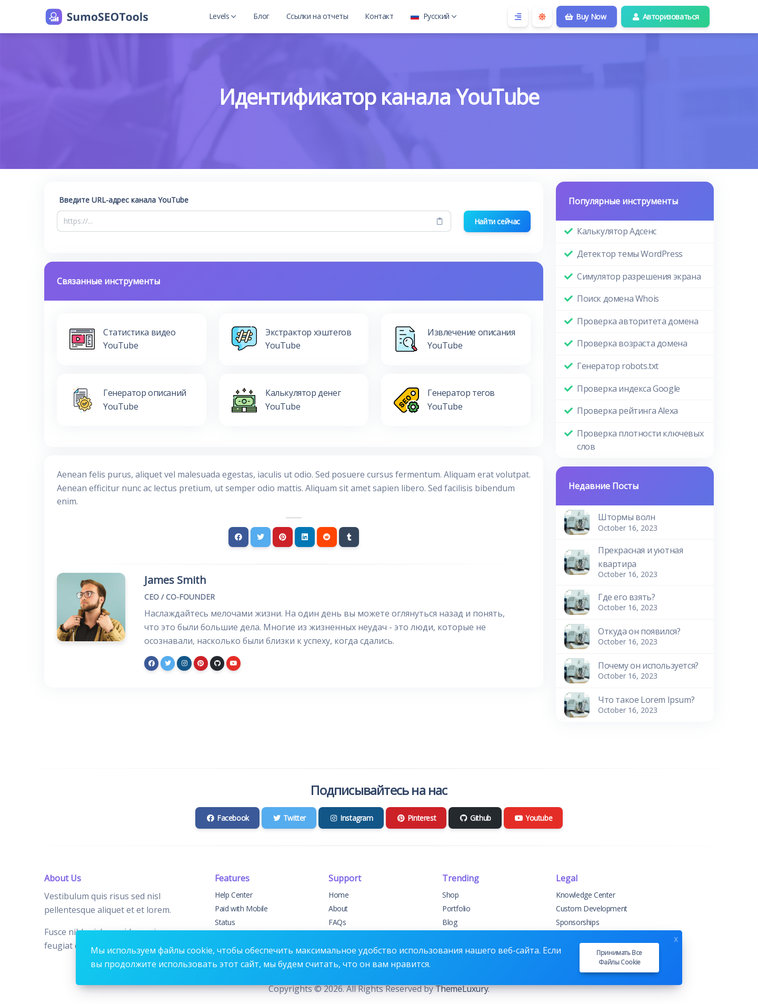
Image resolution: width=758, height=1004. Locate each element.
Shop (450, 895)
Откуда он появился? (639, 631)
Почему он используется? (648, 665)
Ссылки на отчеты (317, 16)
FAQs (337, 922)
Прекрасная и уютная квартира (640, 557)
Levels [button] (223, 16)
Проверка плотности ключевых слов (640, 440)
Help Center (234, 895)
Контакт (379, 16)
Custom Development (591, 908)
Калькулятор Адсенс (616, 231)
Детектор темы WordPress (630, 254)
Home (338, 895)
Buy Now (585, 17)
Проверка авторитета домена (638, 321)
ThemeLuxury (461, 989)
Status (225, 922)
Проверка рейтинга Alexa (627, 410)
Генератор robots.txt (618, 366)
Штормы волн (626, 517)
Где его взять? (626, 597)
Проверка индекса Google (628, 388)
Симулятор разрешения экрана (639, 276)
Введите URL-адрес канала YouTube (123, 200)
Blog (449, 922)
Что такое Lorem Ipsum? (646, 699)
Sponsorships (577, 922)
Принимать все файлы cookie (619, 957)
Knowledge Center (585, 895)
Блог (261, 16)
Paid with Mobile (241, 908)
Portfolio (456, 908)
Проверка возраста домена (632, 343)
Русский (434, 16)
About (338, 908)
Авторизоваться (666, 17)
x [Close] (676, 938)
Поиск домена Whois (618, 298)
